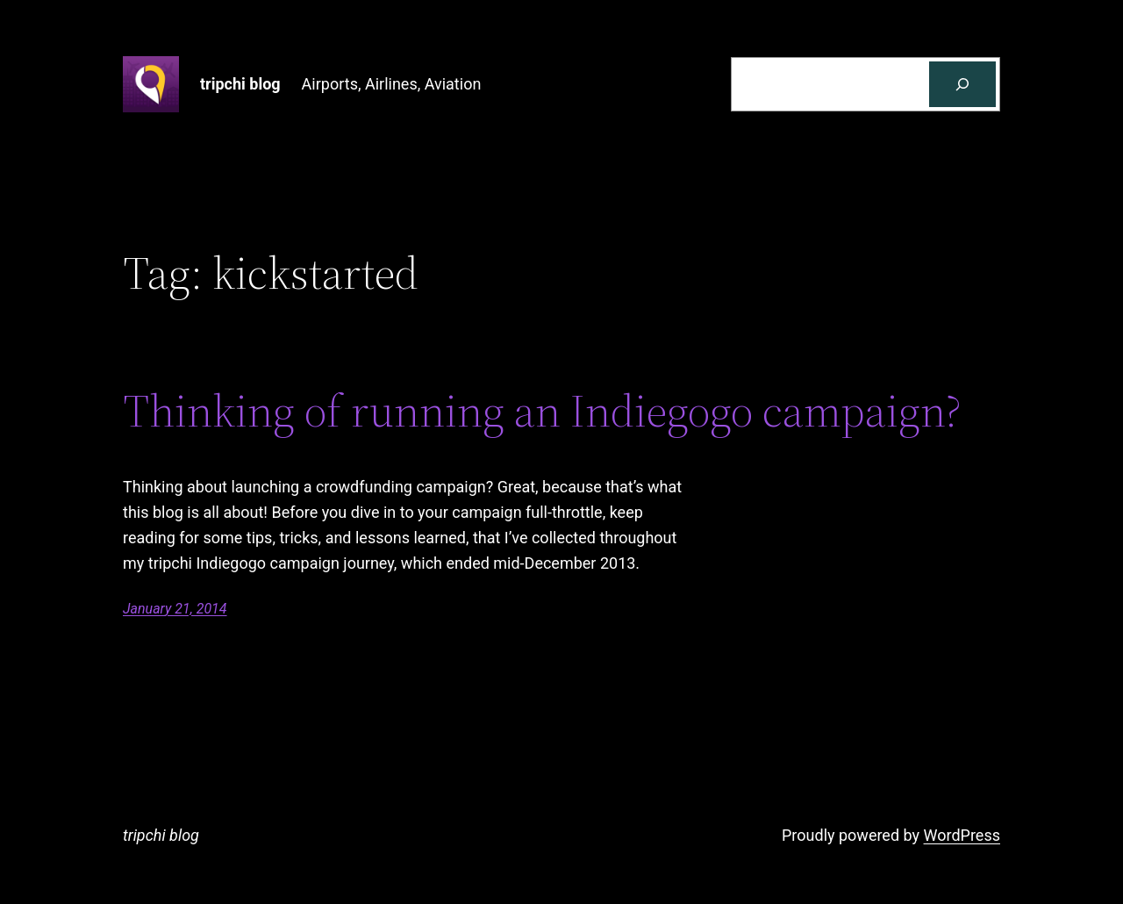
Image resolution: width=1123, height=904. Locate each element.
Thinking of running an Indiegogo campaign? (542, 410)
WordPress (962, 835)
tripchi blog (240, 84)
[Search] (962, 84)
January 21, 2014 (175, 608)
